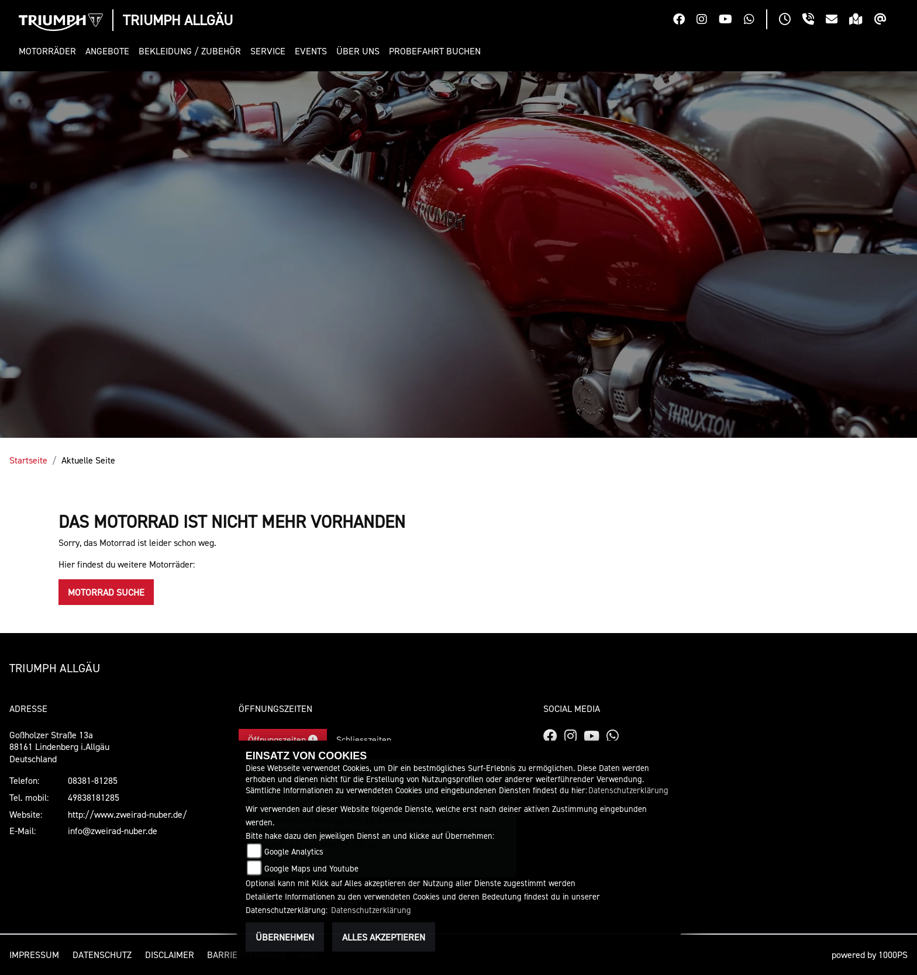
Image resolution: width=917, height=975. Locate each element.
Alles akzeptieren (383, 937)
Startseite (28, 460)
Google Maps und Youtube (311, 868)
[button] (50, 51)
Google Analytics (293, 851)
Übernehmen (285, 937)
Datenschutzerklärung (628, 790)
